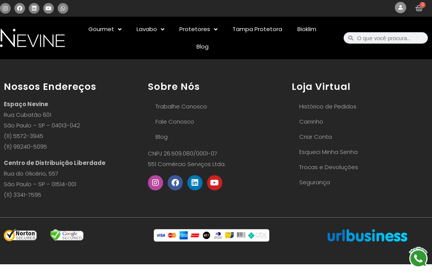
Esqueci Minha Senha (328, 152)
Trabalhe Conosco (181, 106)
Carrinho (311, 122)
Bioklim (306, 29)
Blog (202, 46)
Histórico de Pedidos (328, 106)
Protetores (198, 29)
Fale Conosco (175, 122)
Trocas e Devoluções (328, 167)
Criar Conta (315, 137)
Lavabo (150, 29)
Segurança (314, 182)
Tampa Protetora (257, 29)
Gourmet (104, 29)
